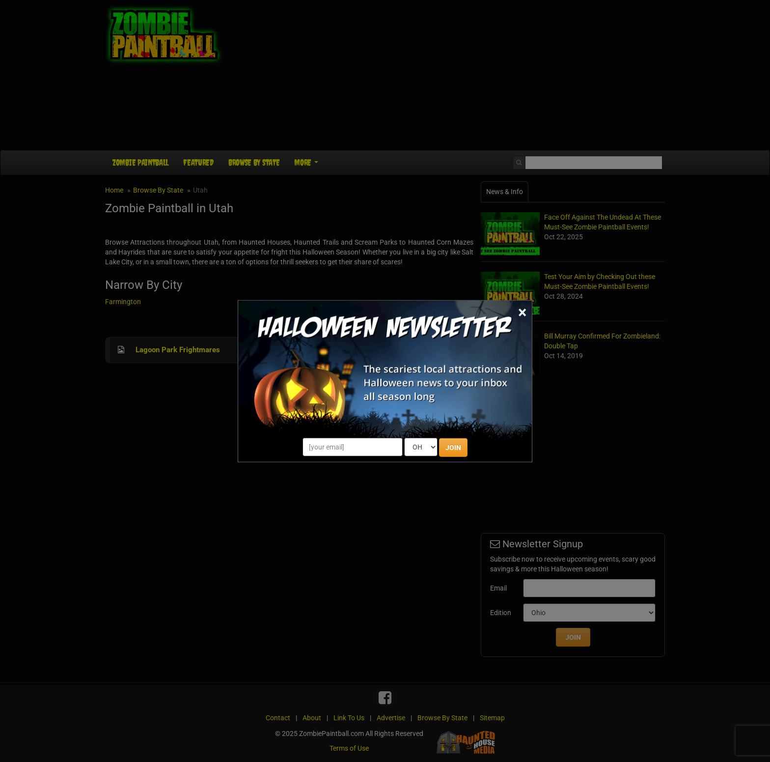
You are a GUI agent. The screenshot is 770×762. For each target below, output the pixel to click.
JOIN (453, 448)
